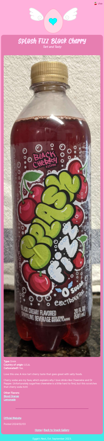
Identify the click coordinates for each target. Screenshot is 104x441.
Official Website (12, 418)
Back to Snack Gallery (56, 430)
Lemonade (10, 399)
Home (38, 430)
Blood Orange (11, 396)
